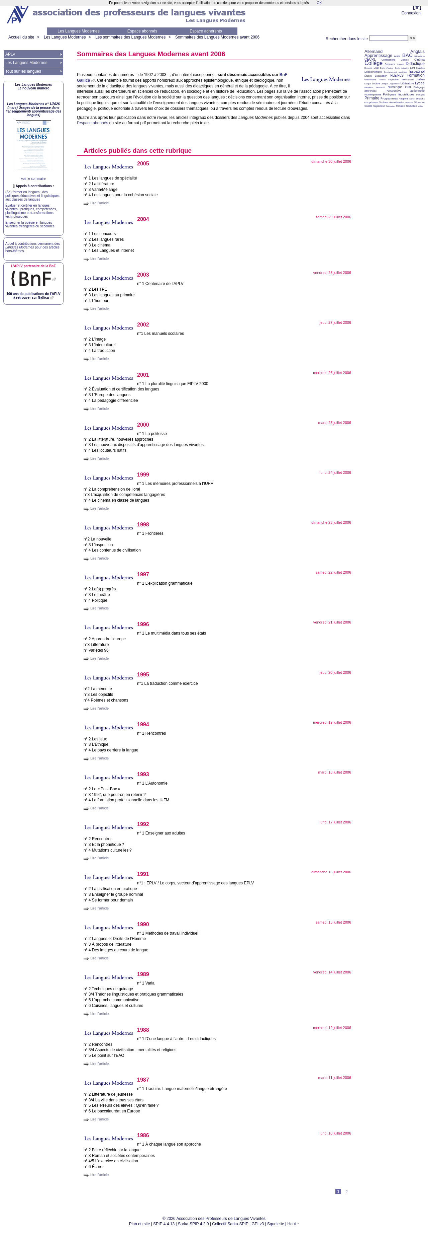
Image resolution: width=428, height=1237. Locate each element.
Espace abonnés (142, 31)
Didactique (415, 63)
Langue (367, 84)
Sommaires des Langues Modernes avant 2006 (217, 37)
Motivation (380, 87)
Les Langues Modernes (78, 31)
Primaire (372, 98)
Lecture (376, 83)
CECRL (370, 59)
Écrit (412, 68)
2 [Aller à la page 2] (346, 1191)
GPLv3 (258, 1224)
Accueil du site (21, 37)
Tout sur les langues (23, 71)
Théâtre (400, 105)
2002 (143, 325)
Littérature (407, 83)
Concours (390, 64)
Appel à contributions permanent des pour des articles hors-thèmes (32, 247)
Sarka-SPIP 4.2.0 (193, 1224)
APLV (10, 54)
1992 (143, 824)
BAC (407, 55)
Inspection (393, 79)
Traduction (411, 106)
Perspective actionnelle (405, 90)
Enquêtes (420, 68)
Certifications (388, 60)
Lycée (420, 83)
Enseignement (373, 71)
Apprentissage (378, 55)
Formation (416, 75)
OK (319, 3)
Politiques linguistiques (398, 94)
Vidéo (420, 106)
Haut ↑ (293, 1224)
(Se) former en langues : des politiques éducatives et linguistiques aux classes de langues (32, 195)
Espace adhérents (206, 31)
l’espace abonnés (92, 123)
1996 (143, 624)
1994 (143, 724)
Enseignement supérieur (395, 72)
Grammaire (370, 79)
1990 (143, 924)
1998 (143, 524)
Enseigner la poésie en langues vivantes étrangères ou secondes (30, 224)
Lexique (384, 84)
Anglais (417, 51)
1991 (143, 874)
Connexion (411, 13)
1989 (143, 974)
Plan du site (139, 1224)
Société (368, 106)
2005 (143, 163)
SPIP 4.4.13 (164, 1224)
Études (368, 76)
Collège (373, 63)
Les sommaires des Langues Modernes (130, 37)
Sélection (409, 102)
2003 (143, 275)
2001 (143, 375)
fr (417, 7)
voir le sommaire (33, 178)
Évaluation (381, 75)
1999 (143, 475)
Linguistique (394, 84)
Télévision (390, 106)
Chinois (405, 60)
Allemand (373, 51)
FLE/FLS (396, 75)
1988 (143, 1030)
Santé (412, 99)
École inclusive (402, 68)
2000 (143, 425)
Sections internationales (391, 102)
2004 (143, 219)
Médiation (368, 87)
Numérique (395, 87)
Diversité (368, 68)
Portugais (420, 95)
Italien (421, 79)
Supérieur (379, 105)
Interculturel (408, 79)
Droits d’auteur (387, 68)
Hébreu (382, 80)
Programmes (389, 98)
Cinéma (419, 59)
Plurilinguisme (372, 94)
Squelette (275, 1224)
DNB (376, 68)
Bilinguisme (419, 56)
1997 (143, 574)
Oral (408, 87)
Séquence (419, 102)
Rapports (403, 98)
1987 (143, 1080)
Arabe (397, 56)
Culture (400, 64)
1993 (143, 774)
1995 (143, 674)
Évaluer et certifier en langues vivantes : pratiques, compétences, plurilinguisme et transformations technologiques (31, 211)
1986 (143, 1135)
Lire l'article (99, 203)
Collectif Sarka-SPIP (230, 1224)
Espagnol (417, 71)
